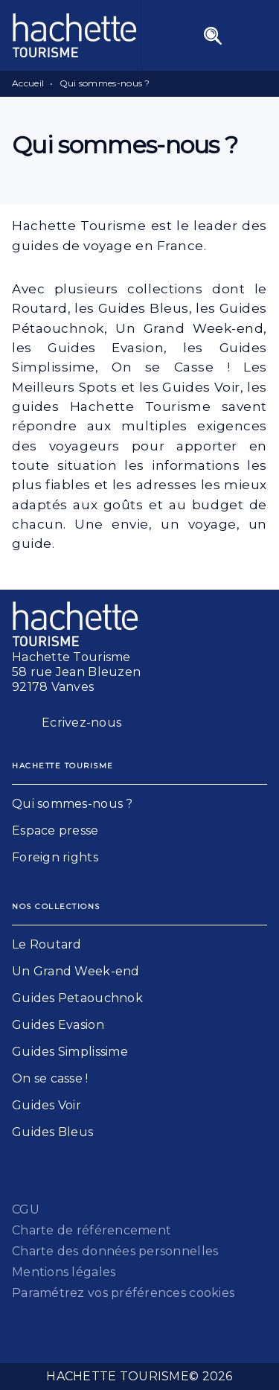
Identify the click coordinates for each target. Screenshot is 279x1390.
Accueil (28, 83)
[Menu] (230, 35)
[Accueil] (74, 35)
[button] (139, 804)
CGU (25, 1209)
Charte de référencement (91, 1230)
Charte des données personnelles (115, 1251)
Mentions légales (63, 1272)
